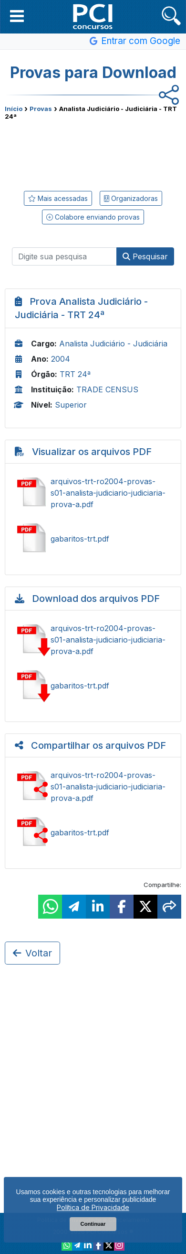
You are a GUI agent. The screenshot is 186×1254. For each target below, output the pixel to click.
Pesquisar (145, 256)
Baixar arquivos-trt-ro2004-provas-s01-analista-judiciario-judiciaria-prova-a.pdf (93, 639)
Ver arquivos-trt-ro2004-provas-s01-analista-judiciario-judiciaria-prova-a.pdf (93, 492)
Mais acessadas (58, 198)
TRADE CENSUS (107, 389)
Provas (41, 108)
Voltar (32, 953)
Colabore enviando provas (93, 217)
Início (13, 108)
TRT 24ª (75, 374)
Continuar (93, 1224)
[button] (17, 16)
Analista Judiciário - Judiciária (113, 343)
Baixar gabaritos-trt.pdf (93, 685)
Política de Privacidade (93, 1207)
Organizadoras (131, 198)
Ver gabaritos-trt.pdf (93, 539)
